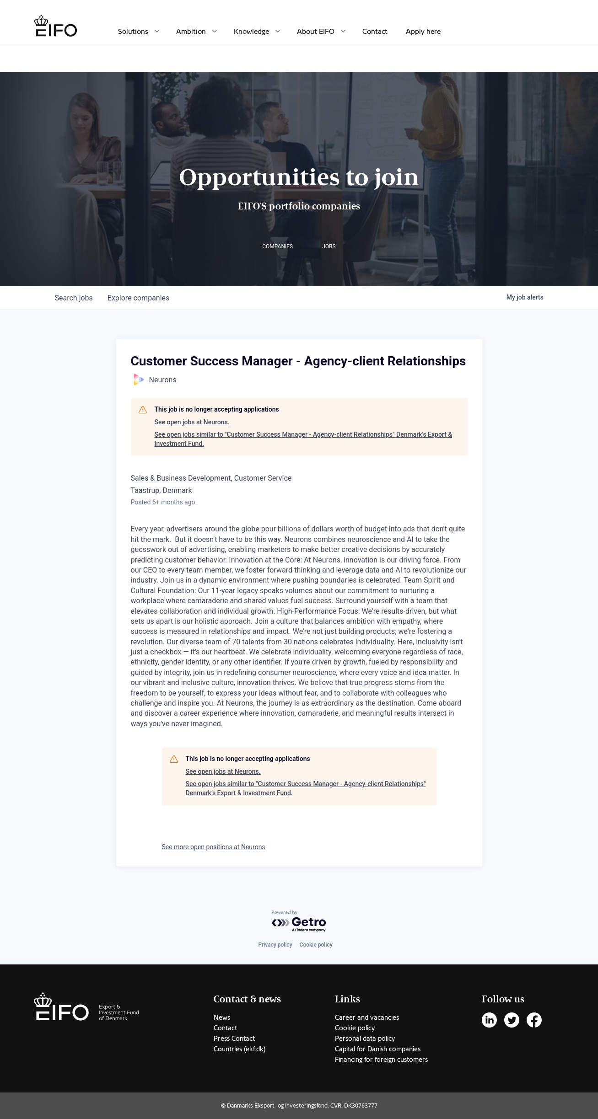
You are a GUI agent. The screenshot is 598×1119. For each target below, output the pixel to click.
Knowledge (251, 31)
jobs (74, 298)
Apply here (423, 31)
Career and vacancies (367, 1017)
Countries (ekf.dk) (239, 1049)
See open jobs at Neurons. (192, 422)
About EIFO (315, 31)
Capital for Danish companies (377, 1049)
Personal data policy (365, 1038)
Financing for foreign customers (381, 1059)
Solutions (133, 31)
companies (138, 298)
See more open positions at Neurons (213, 847)
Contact (375, 31)
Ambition (191, 31)
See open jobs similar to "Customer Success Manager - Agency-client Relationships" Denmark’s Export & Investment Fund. (304, 439)
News (222, 1017)
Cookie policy (316, 945)
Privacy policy (275, 945)
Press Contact (234, 1038)
